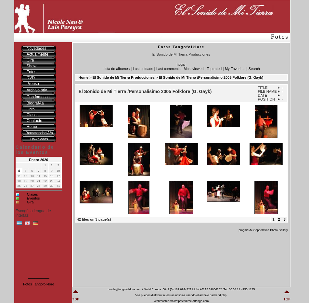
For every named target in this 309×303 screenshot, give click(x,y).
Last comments (168, 69)
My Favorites (235, 69)
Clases (32, 194)
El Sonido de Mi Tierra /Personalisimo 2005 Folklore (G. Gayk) (211, 77)
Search (254, 69)
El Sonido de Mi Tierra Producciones (124, 77)
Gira (30, 202)
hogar (181, 64)
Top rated (214, 69)
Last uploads (143, 69)
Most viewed (193, 69)
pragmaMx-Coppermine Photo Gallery (263, 230)
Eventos (33, 198)
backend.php (218, 295)
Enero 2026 (38, 160)
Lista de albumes (116, 69)
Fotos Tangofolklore (38, 284)
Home (84, 77)
